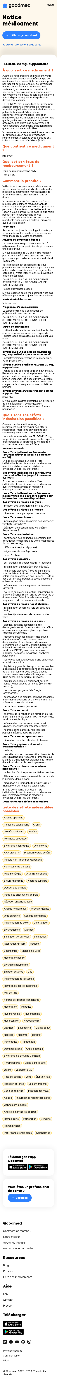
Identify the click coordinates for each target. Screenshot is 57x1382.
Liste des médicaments (17, 1277)
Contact (8, 1299)
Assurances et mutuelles (18, 1248)
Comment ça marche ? (17, 1231)
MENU (50, 4)
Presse (7, 1305)
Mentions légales (12, 1350)
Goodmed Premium (15, 1242)
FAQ (5, 1294)
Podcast (8, 1271)
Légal (6, 1360)
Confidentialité (11, 1355)
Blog (6, 1265)
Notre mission (12, 1236)
